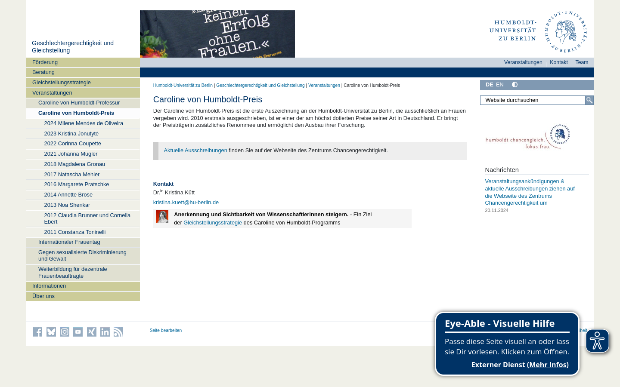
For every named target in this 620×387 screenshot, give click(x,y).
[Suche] (589, 100)
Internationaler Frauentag (69, 242)
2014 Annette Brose (68, 194)
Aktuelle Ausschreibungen (195, 150)
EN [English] (500, 84)
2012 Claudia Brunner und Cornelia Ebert (87, 218)
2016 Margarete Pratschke (76, 184)
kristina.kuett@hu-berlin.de (186, 202)
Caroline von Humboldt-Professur (79, 102)
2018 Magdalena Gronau (74, 164)
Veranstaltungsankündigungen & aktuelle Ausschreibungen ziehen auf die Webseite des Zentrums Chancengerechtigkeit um (529, 192)
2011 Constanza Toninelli (75, 232)
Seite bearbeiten (166, 330)
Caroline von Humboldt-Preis (76, 113)
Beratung (43, 72)
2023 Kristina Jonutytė (71, 133)
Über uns (43, 296)
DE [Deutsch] (489, 84)
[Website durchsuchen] (537, 100)
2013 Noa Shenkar (67, 205)
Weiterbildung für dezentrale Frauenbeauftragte (72, 272)
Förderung (45, 62)
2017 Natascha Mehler (72, 174)
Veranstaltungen (52, 92)
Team (582, 62)
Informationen (49, 286)
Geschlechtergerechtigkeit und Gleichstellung (260, 85)
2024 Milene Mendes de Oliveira (84, 123)
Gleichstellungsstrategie (61, 82)
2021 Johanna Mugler (71, 153)
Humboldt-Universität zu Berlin (183, 85)
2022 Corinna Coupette (72, 143)
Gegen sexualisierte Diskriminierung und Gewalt (82, 255)
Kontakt (559, 62)
